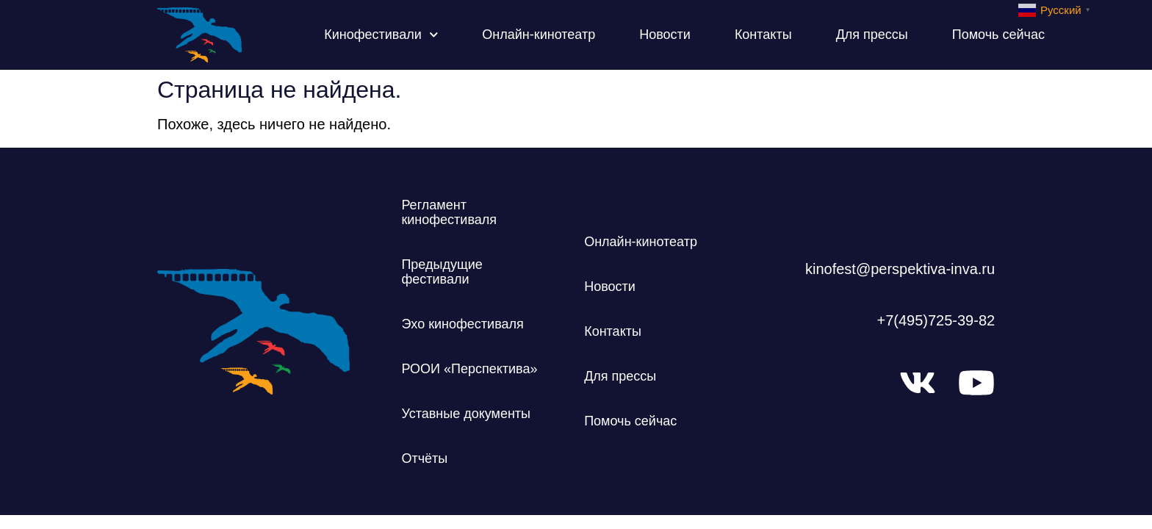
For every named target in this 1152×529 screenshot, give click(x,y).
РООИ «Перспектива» (469, 368)
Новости (665, 34)
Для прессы (872, 34)
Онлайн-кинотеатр (538, 34)
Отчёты (424, 458)
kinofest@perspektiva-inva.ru (900, 269)
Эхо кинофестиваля (462, 324)
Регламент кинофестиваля (449, 212)
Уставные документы (465, 413)
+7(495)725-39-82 (935, 320)
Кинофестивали (381, 35)
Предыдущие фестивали (441, 272)
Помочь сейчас (998, 34)
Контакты (763, 34)
